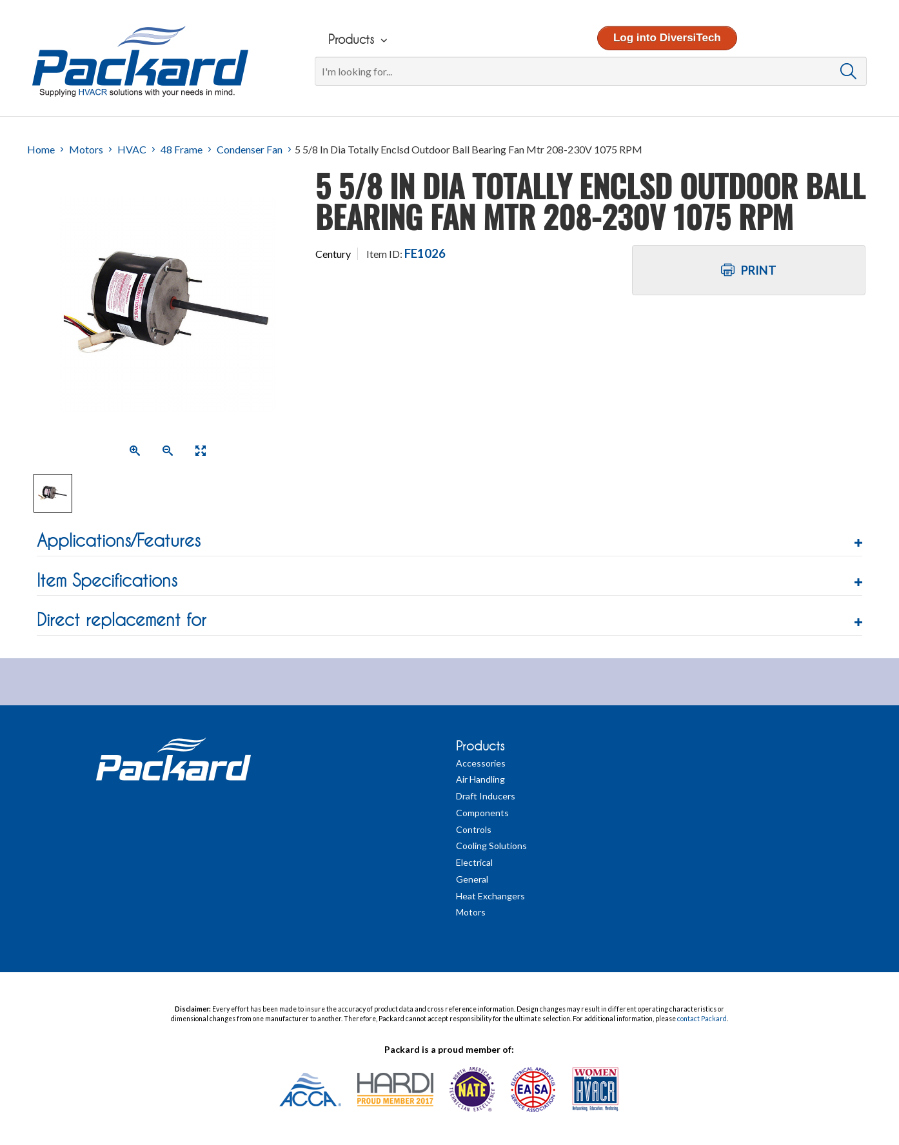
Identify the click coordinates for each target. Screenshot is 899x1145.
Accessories (481, 763)
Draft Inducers (485, 795)
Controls (473, 829)
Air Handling (480, 779)
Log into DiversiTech (666, 38)
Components (482, 812)
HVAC (131, 149)
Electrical (474, 862)
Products (480, 746)
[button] (449, 541)
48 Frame (182, 149)
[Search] (590, 71)
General (472, 879)
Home (41, 149)
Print (748, 270)
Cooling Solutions (491, 845)
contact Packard (702, 1019)
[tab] (449, 542)
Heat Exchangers (490, 895)
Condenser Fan (249, 149)
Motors (86, 149)
